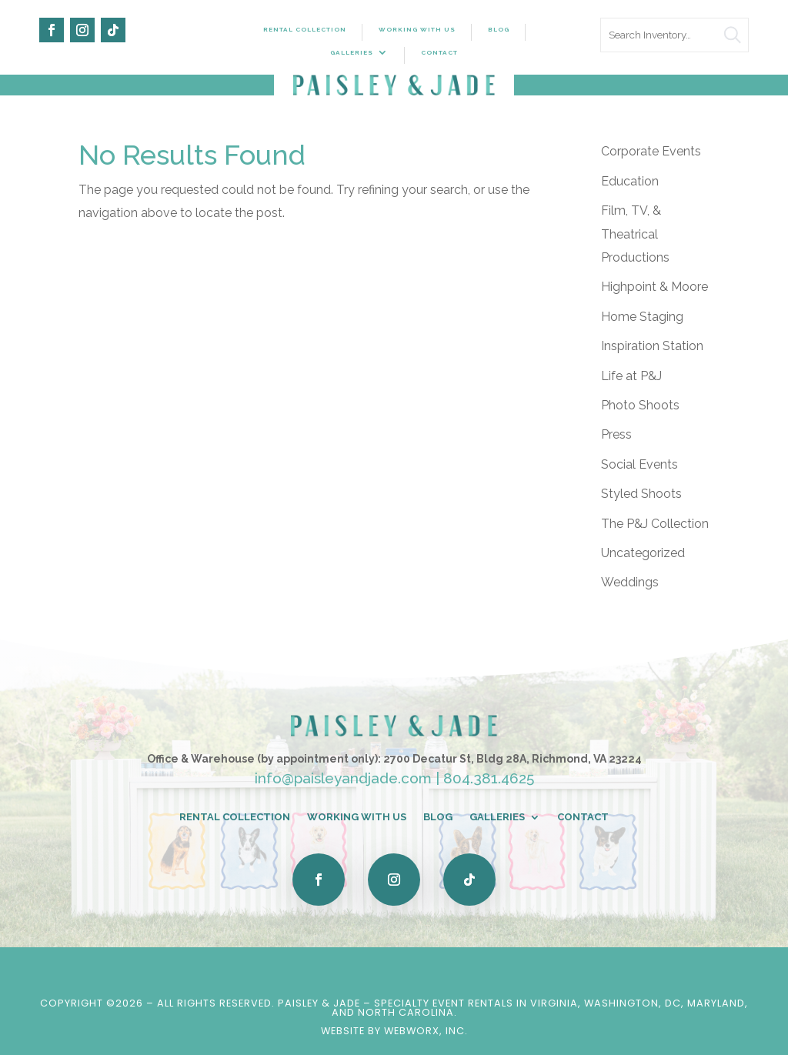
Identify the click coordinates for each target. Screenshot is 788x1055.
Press (616, 434)
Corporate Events (651, 151)
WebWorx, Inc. (426, 1030)
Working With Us (417, 29)
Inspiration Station (652, 346)
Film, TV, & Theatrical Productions (635, 234)
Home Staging (642, 316)
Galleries (351, 52)
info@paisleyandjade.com (343, 778)
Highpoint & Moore (654, 286)
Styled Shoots (641, 493)
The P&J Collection (655, 523)
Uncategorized (643, 553)
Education (630, 181)
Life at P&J (631, 376)
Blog (498, 29)
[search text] (674, 35)
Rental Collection (304, 29)
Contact (439, 52)
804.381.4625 (488, 778)
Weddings (630, 582)
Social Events (639, 464)
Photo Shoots (640, 405)
